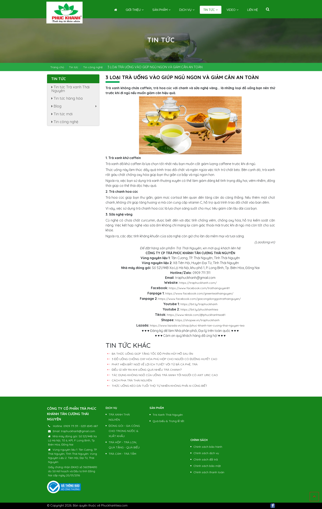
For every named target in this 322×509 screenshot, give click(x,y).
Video (233, 10)
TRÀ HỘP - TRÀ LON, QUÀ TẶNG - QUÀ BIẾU (124, 444)
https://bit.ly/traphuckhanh (199, 304)
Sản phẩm (161, 10)
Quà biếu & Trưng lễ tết (168, 421)
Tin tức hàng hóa (67, 98)
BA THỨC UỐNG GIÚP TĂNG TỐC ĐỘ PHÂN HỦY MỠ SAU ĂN (152, 353)
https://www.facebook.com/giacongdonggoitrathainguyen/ (199, 299)
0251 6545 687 (89, 426)
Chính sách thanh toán (208, 472)
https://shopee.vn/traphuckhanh (197, 320)
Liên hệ (252, 10)
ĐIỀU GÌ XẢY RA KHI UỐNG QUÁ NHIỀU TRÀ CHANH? (147, 370)
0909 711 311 (70, 426)
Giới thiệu (135, 10)
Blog (75, 107)
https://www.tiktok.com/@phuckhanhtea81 (196, 315)
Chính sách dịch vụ (206, 453)
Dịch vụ (187, 10)
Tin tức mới (61, 114)
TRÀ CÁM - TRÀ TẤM (122, 454)
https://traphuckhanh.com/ (198, 283)
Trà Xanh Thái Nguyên (168, 415)
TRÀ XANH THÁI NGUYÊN (119, 417)
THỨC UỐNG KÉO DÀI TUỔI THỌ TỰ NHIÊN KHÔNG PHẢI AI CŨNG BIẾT (159, 386)
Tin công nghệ (93, 67)
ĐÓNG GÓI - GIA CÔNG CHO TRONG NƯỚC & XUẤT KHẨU (124, 431)
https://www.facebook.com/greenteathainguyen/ (199, 293)
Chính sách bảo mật (207, 466)
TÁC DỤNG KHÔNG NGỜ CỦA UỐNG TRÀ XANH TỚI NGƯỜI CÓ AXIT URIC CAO (165, 375)
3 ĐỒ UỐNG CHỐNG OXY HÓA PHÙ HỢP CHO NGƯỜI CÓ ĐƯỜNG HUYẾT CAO (164, 359)
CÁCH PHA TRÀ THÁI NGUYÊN (132, 380)
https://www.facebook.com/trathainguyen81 (199, 288)
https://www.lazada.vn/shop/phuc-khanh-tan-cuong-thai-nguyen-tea (197, 325)
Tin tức (210, 10)
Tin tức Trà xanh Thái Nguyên (70, 89)
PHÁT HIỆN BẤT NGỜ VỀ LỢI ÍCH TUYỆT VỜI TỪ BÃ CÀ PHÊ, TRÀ (155, 364)
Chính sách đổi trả (205, 459)
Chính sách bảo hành (207, 447)
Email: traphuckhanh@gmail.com (74, 431)
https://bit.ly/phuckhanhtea (199, 309)
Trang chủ (57, 67)
